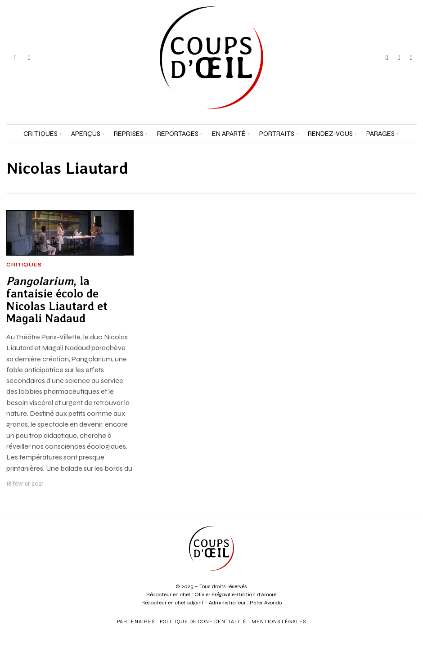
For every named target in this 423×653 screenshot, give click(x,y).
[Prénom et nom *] (370, 500)
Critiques (24, 265)
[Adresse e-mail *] (370, 534)
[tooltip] (387, 57)
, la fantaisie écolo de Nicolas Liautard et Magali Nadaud (57, 300)
